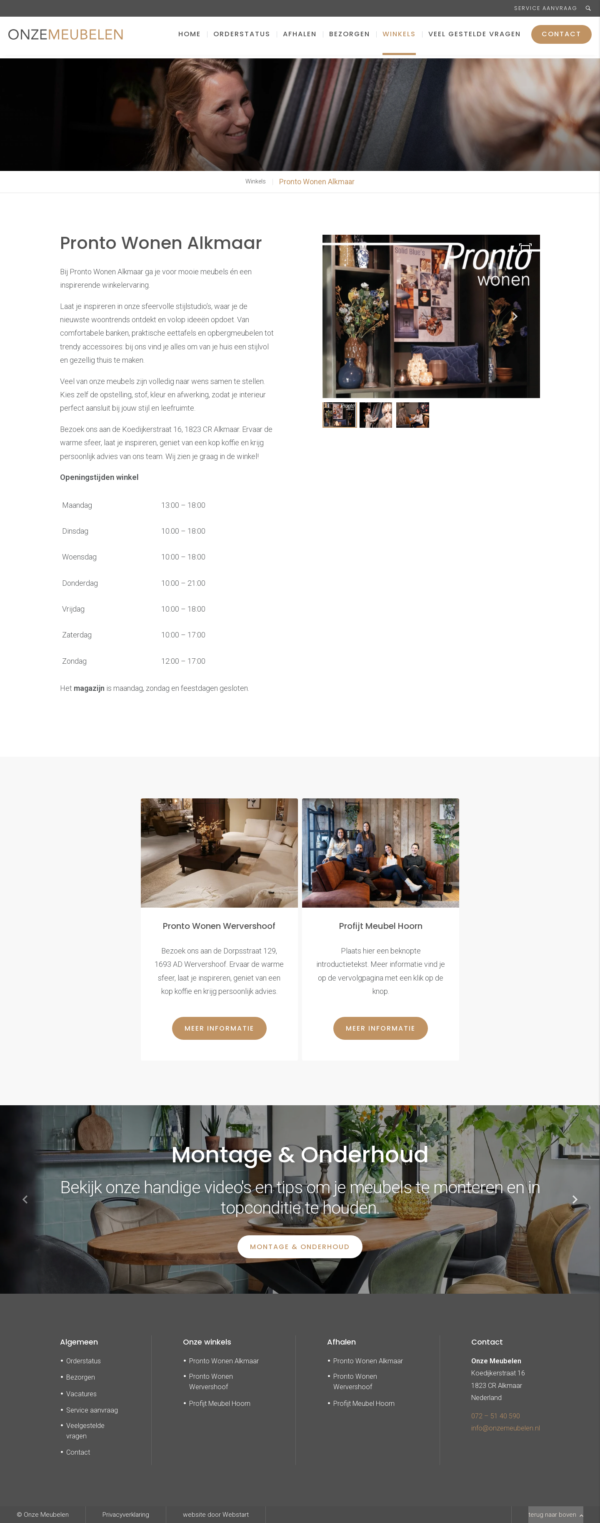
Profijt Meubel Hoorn (219, 1404)
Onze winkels (207, 1342)
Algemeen (79, 1342)
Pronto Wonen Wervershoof (211, 1381)
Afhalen (300, 37)
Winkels (399, 37)
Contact (561, 37)
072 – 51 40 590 (495, 1416)
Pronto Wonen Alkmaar (317, 181)
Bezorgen (349, 37)
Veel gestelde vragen (474, 37)
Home (189, 37)
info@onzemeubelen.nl (505, 1428)
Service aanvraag (546, 8)
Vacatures (81, 1394)
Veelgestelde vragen (85, 1431)
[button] (515, 316)
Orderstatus (241, 37)
